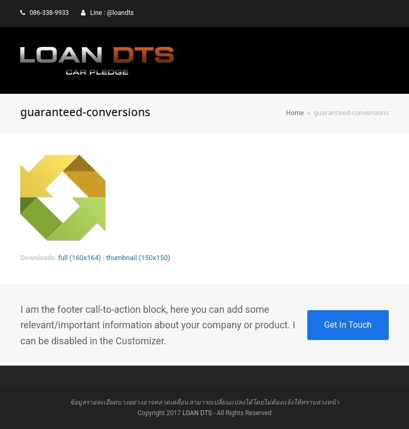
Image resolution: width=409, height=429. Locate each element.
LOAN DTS (196, 413)
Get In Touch (348, 325)
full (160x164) (79, 258)
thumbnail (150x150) (138, 258)
